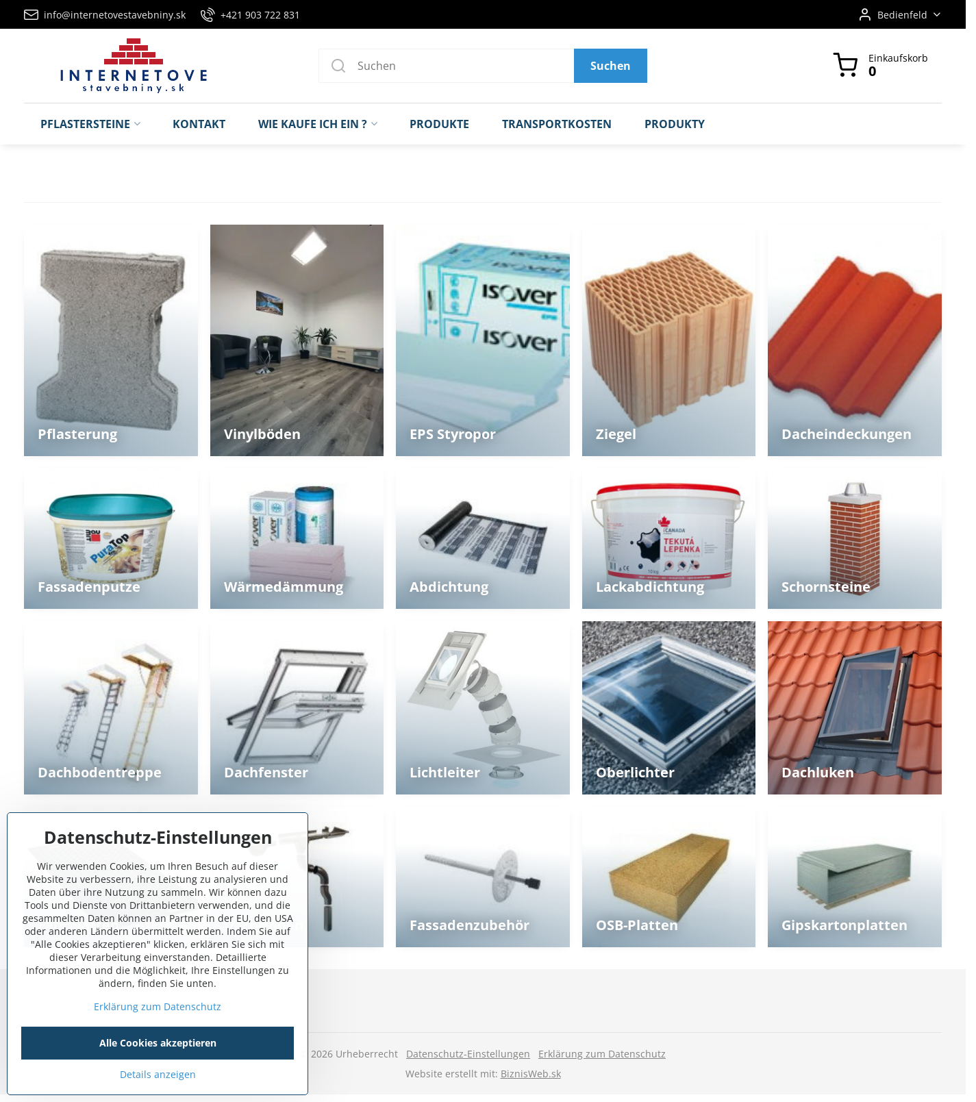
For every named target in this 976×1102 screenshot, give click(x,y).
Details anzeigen (158, 1091)
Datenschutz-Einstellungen (468, 1053)
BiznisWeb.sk (531, 1073)
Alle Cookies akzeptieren (157, 1059)
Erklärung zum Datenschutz (602, 1053)
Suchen (610, 65)
